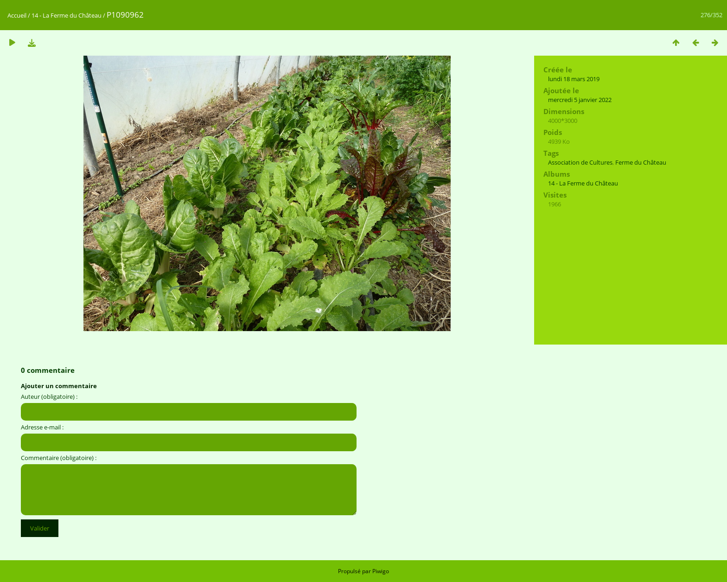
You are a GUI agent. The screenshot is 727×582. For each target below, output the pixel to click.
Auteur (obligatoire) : (49, 396)
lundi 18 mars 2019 (573, 79)
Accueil (16, 15)
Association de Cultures (580, 162)
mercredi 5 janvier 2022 (580, 100)
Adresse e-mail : (42, 427)
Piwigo (380, 571)
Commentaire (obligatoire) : (58, 458)
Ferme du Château (640, 162)
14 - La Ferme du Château (67, 15)
